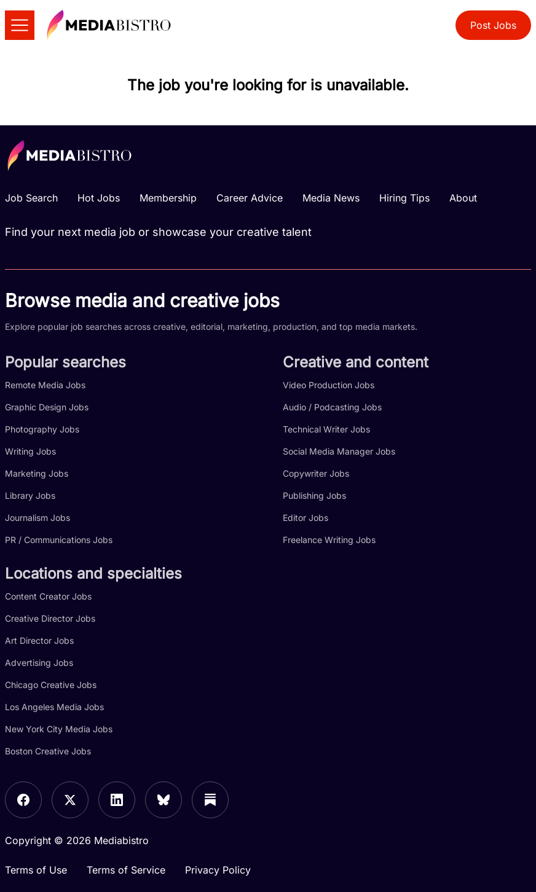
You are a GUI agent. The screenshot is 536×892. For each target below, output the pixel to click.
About (463, 198)
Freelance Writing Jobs (329, 539)
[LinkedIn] (116, 799)
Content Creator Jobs (48, 596)
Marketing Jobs (36, 473)
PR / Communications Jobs (58, 539)
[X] (70, 799)
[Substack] (210, 799)
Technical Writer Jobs (326, 429)
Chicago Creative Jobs (51, 684)
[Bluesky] (163, 799)
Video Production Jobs (328, 385)
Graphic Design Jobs (47, 407)
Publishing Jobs (314, 495)
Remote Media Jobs (45, 385)
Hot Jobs (98, 198)
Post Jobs (493, 25)
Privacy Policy (218, 870)
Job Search (31, 198)
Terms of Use (36, 870)
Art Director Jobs (39, 640)
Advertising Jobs (39, 662)
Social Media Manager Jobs (339, 451)
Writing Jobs (30, 451)
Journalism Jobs (37, 517)
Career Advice (249, 198)
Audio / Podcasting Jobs (332, 407)
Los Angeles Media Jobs (54, 707)
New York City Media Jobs (58, 729)
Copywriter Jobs (316, 473)
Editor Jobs (305, 517)
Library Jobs (30, 495)
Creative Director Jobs (50, 618)
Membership (168, 198)
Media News (331, 198)
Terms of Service (126, 870)
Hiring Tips (404, 198)
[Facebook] (23, 799)
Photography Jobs (42, 429)
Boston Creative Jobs (48, 751)
